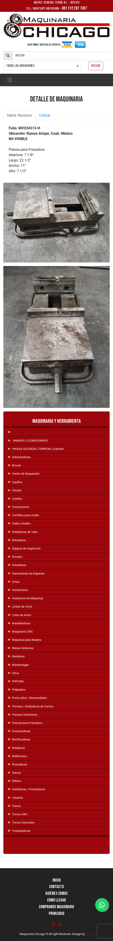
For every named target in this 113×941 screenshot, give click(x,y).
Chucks (14, 490)
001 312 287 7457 (74, 8)
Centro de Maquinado (23, 473)
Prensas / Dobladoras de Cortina (30, 706)
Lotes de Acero (19, 615)
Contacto (56, 886)
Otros (13, 673)
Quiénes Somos (56, 893)
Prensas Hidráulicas (23, 714)
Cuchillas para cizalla (23, 515)
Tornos (14, 806)
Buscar (95, 66)
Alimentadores (19, 457)
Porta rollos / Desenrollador (27, 698)
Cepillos (15, 482)
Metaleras (16, 656)
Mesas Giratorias (21, 648)
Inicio (56, 880)
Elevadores (17, 540)
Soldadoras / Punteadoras (26, 789)
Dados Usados (19, 523)
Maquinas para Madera (24, 639)
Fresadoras (17, 565)
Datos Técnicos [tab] (19, 115)
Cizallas (15, 498)
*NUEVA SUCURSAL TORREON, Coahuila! (36, 449)
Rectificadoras (19, 739)
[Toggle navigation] (10, 79)
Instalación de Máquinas (25, 598)
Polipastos (16, 689)
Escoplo (15, 556)
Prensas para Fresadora (25, 723)
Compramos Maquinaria (56, 907)
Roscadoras (17, 764)
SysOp (89, 934)
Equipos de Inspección (24, 548)
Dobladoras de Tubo (23, 532)
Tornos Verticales (21, 822)
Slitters (14, 781)
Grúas (14, 581)
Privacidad (56, 913)
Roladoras (16, 748)
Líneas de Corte (20, 606)
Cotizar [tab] (44, 115)
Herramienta (18, 590)
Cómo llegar (56, 900)
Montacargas (18, 664)
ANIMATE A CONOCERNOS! (28, 440)
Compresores (18, 507)
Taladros (15, 797)
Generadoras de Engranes (26, 573)
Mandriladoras (19, 623)
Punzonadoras (19, 731)
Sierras (14, 772)
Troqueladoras (19, 830)
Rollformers (17, 756)
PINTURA (16, 681)
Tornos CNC (17, 814)
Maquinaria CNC (20, 631)
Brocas (14, 465)
